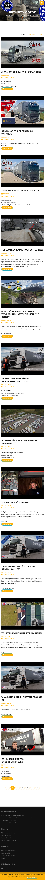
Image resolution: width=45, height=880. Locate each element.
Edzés (3, 858)
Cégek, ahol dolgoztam (8, 850)
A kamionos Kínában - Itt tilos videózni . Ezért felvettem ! (19, 818)
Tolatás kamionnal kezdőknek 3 (21, 633)
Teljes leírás (7, 89)
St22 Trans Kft (5, 853)
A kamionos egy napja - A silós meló (13, 815)
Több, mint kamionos (8, 833)
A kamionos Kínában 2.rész (10, 823)
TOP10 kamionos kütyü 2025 (10, 820)
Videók (19, 16)
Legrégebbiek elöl (35, 34)
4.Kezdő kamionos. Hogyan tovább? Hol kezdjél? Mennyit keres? (20, 314)
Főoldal (10, 16)
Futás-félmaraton (6, 838)
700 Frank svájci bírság (15, 502)
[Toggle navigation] (42, 3)
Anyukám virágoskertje (8, 840)
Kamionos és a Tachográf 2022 (20, 190)
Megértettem (31, 877)
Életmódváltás (6, 835)
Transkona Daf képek (8, 855)
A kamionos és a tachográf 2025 (21, 72)
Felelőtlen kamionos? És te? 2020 (22, 250)
